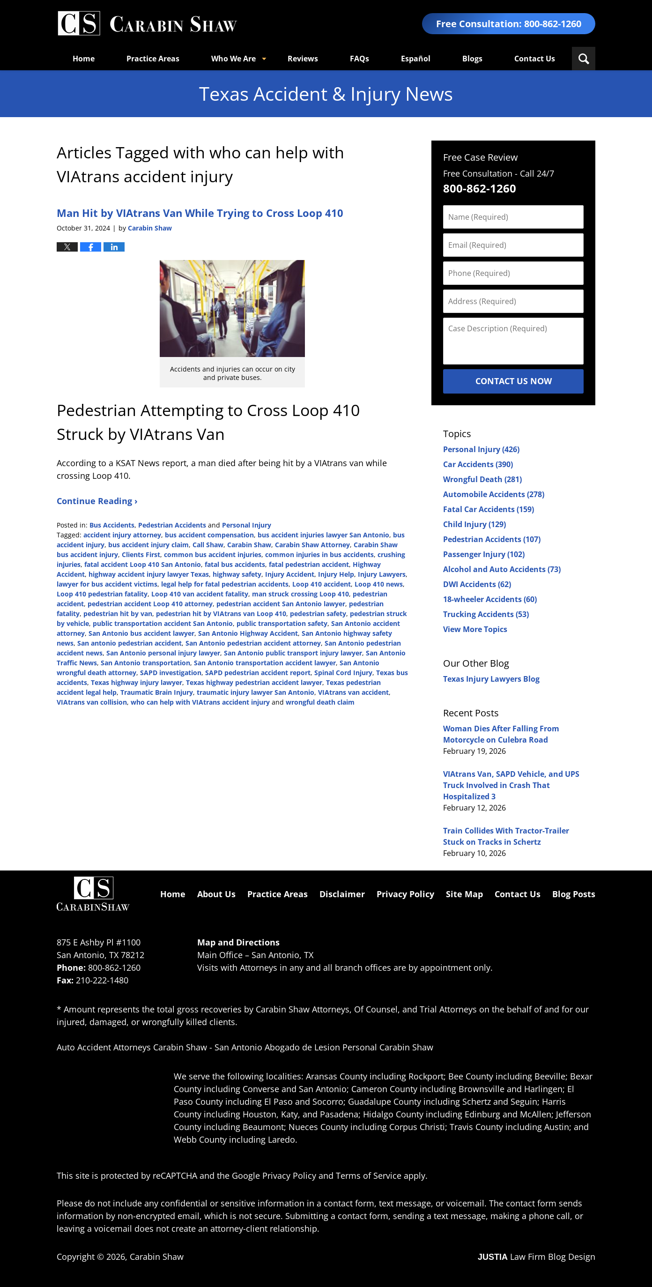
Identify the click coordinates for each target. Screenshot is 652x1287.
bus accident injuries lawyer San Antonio (323, 534)
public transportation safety (282, 623)
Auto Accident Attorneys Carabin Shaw (132, 1047)
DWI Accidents (477, 584)
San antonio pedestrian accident (129, 643)
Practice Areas (152, 58)
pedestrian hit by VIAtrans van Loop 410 (221, 613)
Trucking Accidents (486, 614)
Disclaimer (342, 894)
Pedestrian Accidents (172, 525)
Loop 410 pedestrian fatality (102, 593)
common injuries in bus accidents (319, 554)
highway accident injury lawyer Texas (149, 574)
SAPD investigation (170, 672)
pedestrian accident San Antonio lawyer (280, 603)
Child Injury (474, 524)
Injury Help (336, 574)
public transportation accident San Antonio (163, 623)
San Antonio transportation (145, 662)
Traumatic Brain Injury (156, 692)
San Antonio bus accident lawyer (141, 633)
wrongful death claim (320, 702)
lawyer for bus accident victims (107, 584)
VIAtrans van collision (92, 702)
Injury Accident (289, 574)
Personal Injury (246, 525)
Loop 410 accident (321, 584)
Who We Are (233, 58)
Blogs (472, 58)
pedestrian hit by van (117, 613)
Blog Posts (573, 894)
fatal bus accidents (235, 564)
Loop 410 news (379, 584)
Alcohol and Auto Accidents (502, 569)
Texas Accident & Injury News (147, 23)
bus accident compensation (209, 534)
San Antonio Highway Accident (248, 633)
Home (84, 58)
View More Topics (475, 629)
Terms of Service (368, 1175)
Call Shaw (208, 544)
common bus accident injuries (212, 554)
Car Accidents (478, 464)
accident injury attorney (122, 534)
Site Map (464, 894)
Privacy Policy (405, 894)
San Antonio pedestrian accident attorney (253, 643)
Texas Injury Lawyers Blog (491, 679)
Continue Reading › (97, 500)
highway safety (237, 574)
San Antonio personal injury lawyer (163, 652)
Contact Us (534, 58)
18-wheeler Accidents (490, 599)
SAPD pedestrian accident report (258, 672)
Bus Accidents (111, 525)
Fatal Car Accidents (488, 509)
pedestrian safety (318, 613)
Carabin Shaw (249, 544)
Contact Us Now (513, 381)
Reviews (303, 58)
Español (415, 58)
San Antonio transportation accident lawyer (265, 662)
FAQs (359, 58)
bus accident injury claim (148, 544)
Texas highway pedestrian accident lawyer (254, 682)
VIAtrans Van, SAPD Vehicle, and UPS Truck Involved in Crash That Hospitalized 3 (511, 785)
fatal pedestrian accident (309, 564)
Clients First (141, 554)
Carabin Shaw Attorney (312, 544)
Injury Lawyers (382, 574)
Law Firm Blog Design (536, 1256)
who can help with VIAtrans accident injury (200, 702)
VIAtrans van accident (353, 692)
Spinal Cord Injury (343, 672)
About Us (216, 894)
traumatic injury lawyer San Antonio (255, 692)
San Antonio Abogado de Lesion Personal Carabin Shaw (324, 1047)
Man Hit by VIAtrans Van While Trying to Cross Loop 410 (200, 213)
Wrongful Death (482, 479)
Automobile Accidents (493, 494)
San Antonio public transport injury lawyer (293, 652)
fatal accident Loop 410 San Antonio (142, 564)
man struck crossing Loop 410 (300, 593)
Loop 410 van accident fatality (199, 593)
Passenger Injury (484, 554)
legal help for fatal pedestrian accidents (225, 584)
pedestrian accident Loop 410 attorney (150, 603)
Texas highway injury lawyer (136, 682)
